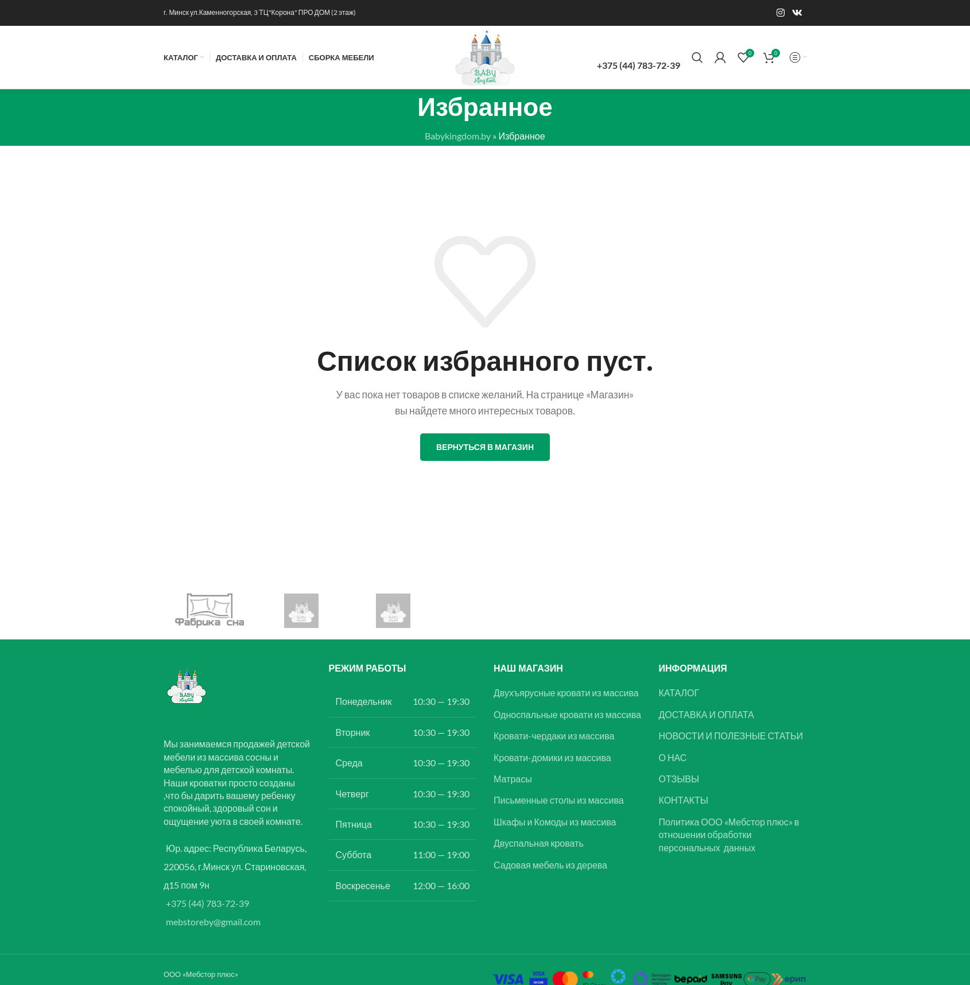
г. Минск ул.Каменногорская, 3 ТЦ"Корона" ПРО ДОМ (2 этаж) (260, 12)
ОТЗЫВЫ (679, 778)
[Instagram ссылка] (780, 12)
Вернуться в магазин (485, 447)
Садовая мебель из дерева (550, 864)
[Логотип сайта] (485, 56)
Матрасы (513, 778)
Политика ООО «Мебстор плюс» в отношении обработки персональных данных (729, 834)
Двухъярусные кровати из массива (566, 692)
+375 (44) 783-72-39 (207, 903)
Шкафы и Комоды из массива (555, 821)
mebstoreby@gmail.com (213, 921)
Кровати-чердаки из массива (554, 735)
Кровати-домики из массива (552, 757)
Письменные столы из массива (559, 799)
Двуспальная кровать (539, 842)
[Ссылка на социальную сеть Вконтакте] (797, 12)
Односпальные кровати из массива (567, 714)
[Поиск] (697, 57)
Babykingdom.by (458, 135)
